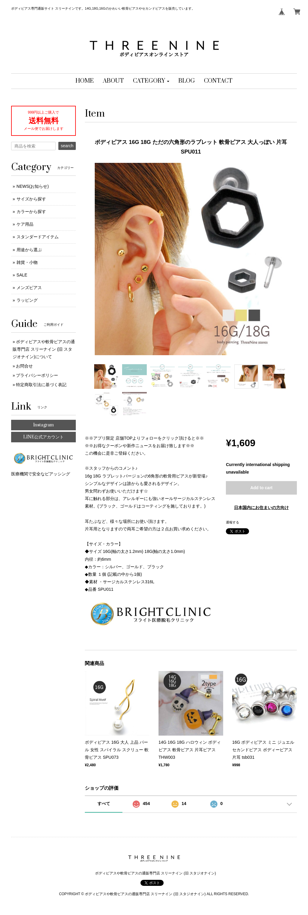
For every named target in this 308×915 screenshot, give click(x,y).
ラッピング (27, 300)
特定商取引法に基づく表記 (41, 384)
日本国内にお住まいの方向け (261, 507)
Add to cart (261, 487)
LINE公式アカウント (43, 437)
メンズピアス (29, 287)
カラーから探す (31, 211)
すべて (103, 803)
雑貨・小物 (27, 262)
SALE (22, 275)
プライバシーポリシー (37, 375)
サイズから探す (31, 199)
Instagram (43, 425)
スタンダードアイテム (38, 236)
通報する (232, 522)
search (67, 145)
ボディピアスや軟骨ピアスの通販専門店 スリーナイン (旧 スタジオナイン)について (44, 349)
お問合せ (24, 366)
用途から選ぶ (29, 249)
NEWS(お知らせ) (33, 186)
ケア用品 (25, 224)
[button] (151, 81)
